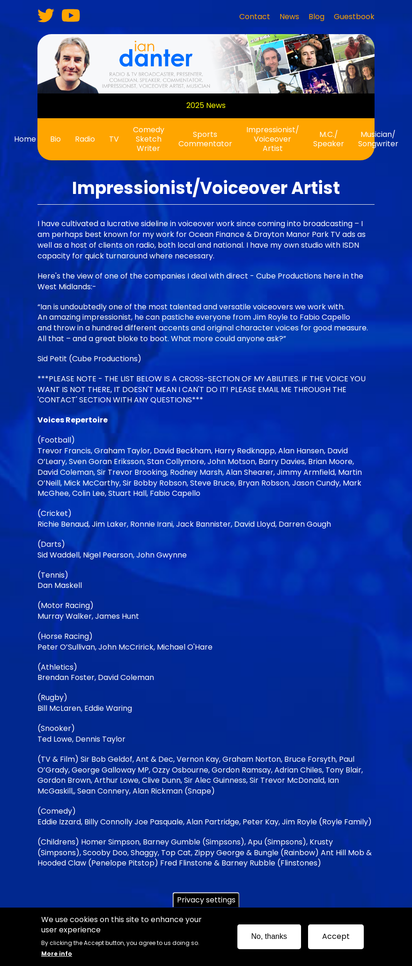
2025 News (206, 105)
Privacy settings (206, 902)
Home (25, 139)
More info (56, 956)
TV (114, 139)
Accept (336, 939)
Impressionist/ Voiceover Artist (272, 139)
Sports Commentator (205, 139)
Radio (85, 139)
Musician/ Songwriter (378, 139)
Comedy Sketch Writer (148, 139)
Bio (55, 139)
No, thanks (269, 939)
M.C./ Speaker (328, 139)
